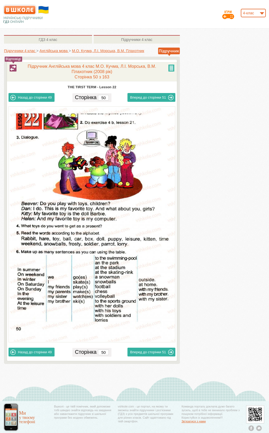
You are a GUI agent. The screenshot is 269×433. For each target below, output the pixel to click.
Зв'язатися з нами (193, 421)
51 (151, 97)
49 (31, 97)
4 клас (48, 39)
